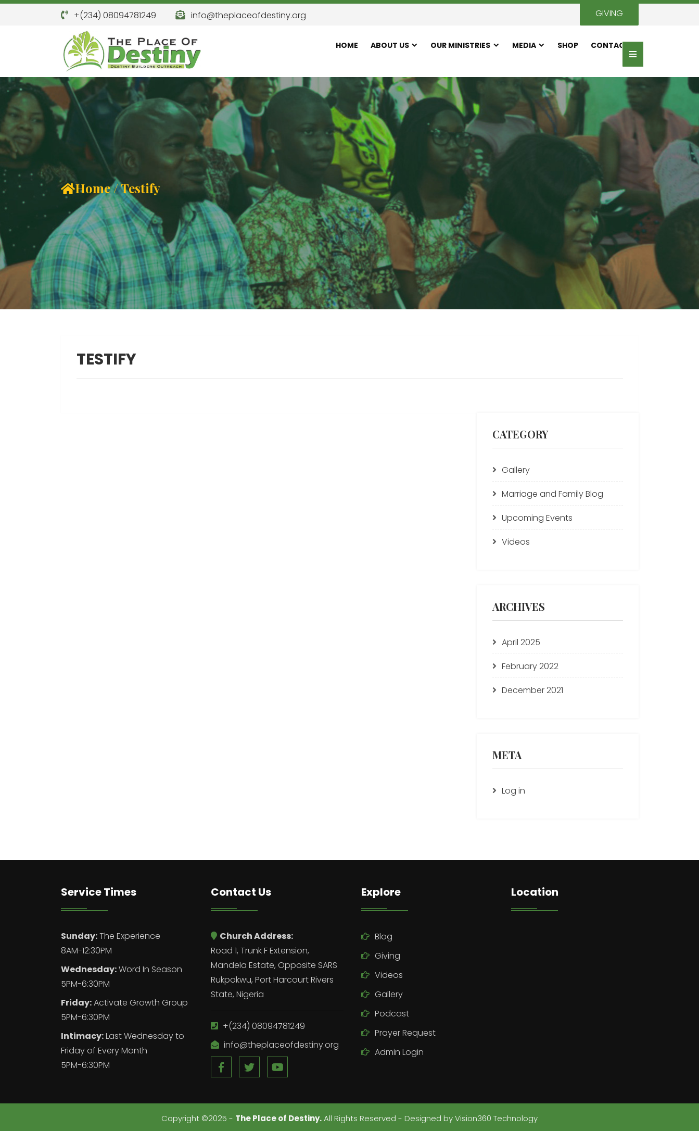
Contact (610, 45)
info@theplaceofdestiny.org (248, 15)
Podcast (392, 1014)
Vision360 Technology (496, 1118)
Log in (513, 791)
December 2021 (532, 690)
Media (524, 45)
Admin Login (399, 1052)
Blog (383, 936)
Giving (387, 956)
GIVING (609, 13)
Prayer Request (405, 1033)
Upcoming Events (537, 518)
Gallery (516, 470)
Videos (516, 542)
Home (347, 45)
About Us (390, 45)
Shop (567, 45)
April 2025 (521, 642)
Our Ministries (460, 45)
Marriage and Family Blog (552, 494)
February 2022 (530, 666)
